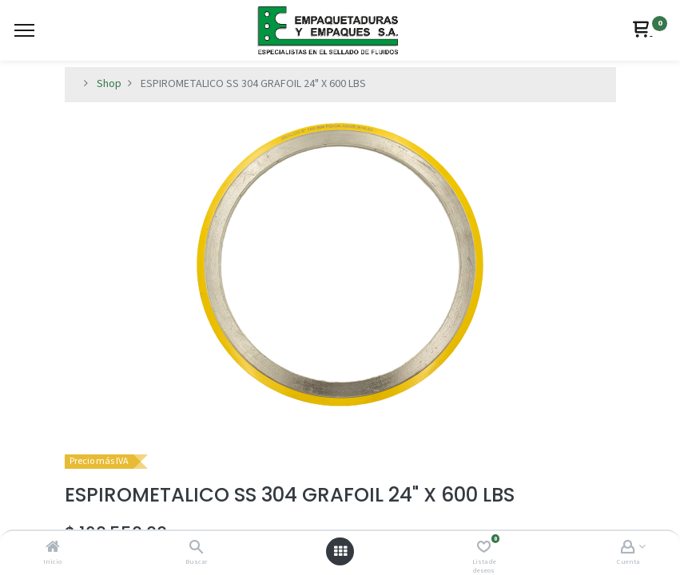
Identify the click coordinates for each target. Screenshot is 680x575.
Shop (109, 84)
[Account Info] (627, 549)
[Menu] (24, 30)
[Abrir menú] (340, 551)
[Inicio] (53, 549)
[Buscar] (196, 549)
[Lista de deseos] (483, 549)
